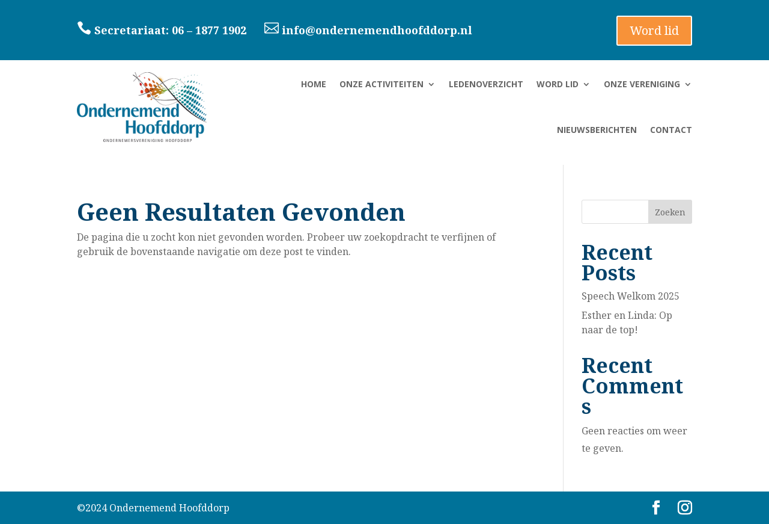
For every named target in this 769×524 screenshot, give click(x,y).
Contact (671, 129)
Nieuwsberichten (597, 129)
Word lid (654, 30)
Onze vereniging (642, 84)
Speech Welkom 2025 (630, 296)
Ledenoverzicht (486, 84)
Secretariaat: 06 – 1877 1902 (170, 30)
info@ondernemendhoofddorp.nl (369, 30)
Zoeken (670, 212)
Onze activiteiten (381, 84)
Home (313, 84)
